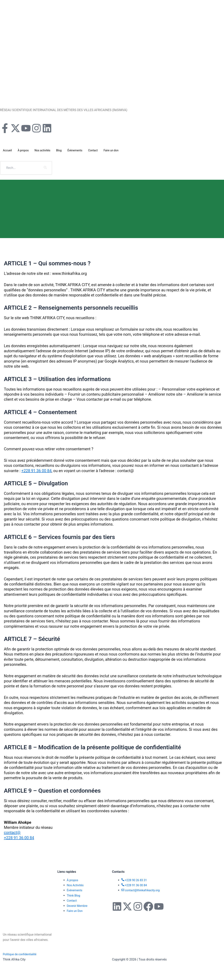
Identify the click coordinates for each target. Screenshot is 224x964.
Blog (59, 150)
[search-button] (45, 168)
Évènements (74, 150)
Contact (93, 150)
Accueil (7, 150)
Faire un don (111, 150)
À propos (23, 150)
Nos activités (42, 150)
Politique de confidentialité (21, 954)
